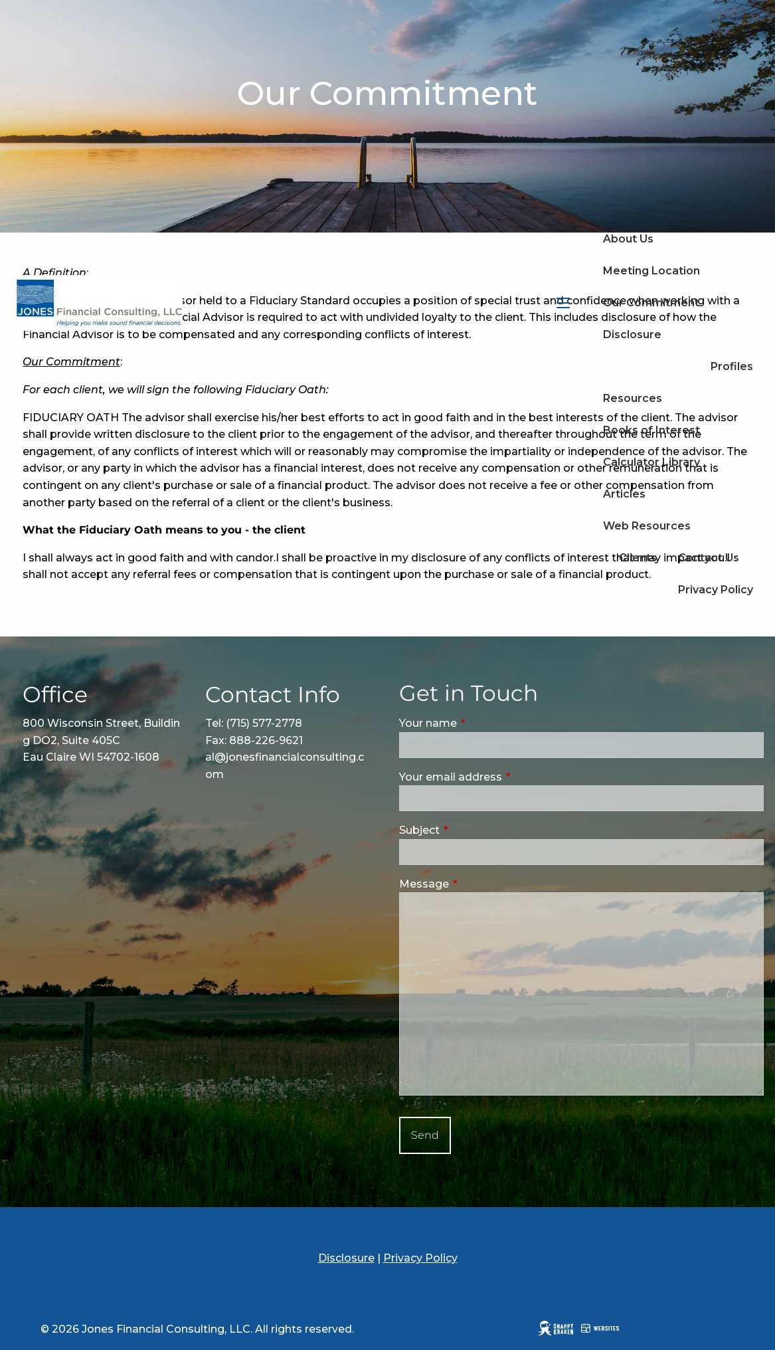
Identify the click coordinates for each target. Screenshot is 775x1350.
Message (480, 884)
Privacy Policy (715, 589)
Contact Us (708, 557)
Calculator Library (651, 462)
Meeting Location (651, 270)
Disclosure (632, 334)
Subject (475, 830)
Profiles (732, 366)
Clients (638, 557)
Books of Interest (651, 430)
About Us (628, 239)
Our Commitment (651, 302)
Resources (632, 398)
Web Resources (647, 526)
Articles (624, 494)
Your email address (506, 777)
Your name (484, 723)
